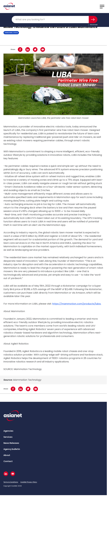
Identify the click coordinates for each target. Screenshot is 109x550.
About (6, 455)
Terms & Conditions (10, 482)
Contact (8, 461)
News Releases (11, 443)
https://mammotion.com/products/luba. (76, 303)
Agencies (8, 430)
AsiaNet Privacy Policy (28, 482)
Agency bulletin (11, 449)
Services (7, 437)
